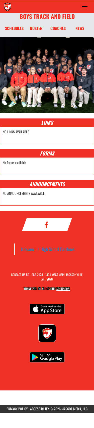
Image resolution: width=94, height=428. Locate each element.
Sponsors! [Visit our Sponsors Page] (63, 288)
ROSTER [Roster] (36, 28)
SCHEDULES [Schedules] (14, 28)
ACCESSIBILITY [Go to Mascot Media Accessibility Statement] (39, 408)
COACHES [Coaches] (58, 28)
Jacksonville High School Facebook (48, 249)
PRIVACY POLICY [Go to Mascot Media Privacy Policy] (17, 408)
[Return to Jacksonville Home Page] (7, 6)
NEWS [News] (79, 28)
